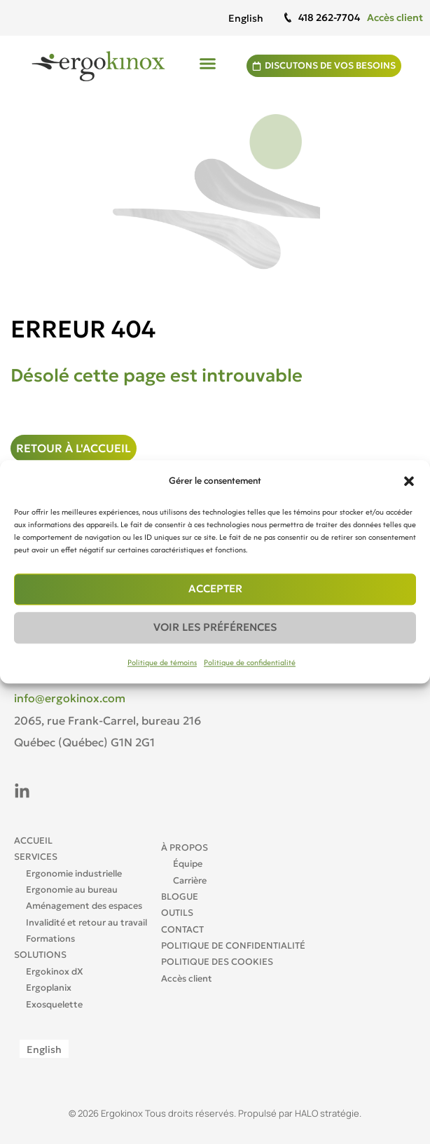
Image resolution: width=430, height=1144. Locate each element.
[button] (409, 481)
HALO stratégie (327, 1113)
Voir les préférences (215, 627)
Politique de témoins (162, 662)
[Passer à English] (245, 17)
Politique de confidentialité (250, 662)
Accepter (215, 589)
